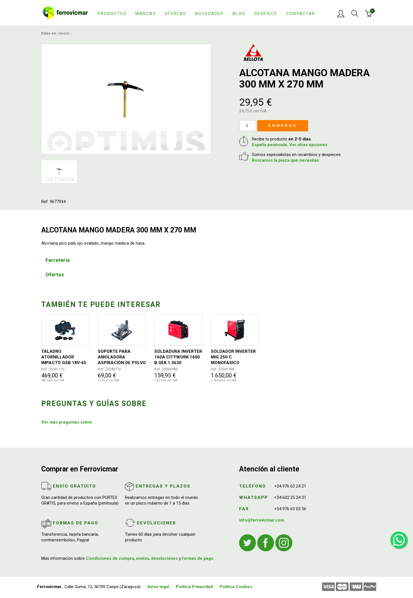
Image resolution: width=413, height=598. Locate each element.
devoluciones (164, 558)
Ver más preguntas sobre (66, 422)
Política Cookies (236, 586)
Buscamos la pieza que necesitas (285, 160)
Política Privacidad (194, 586)
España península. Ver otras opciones (289, 144)
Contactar (300, 13)
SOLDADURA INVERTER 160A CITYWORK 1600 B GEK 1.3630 (178, 357)
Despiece (265, 13)
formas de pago (197, 558)
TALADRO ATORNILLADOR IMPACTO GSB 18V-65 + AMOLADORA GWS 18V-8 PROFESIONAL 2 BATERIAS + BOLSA (64, 357)
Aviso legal (158, 586)
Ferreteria (58, 260)
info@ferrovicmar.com (261, 520)
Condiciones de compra (110, 558)
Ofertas (175, 13)
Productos (112, 13)
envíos (142, 558)
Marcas (145, 13)
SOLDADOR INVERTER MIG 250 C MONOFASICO (233, 357)
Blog (239, 13)
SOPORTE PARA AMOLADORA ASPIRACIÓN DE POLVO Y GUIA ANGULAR (122, 357)
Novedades (209, 13)
